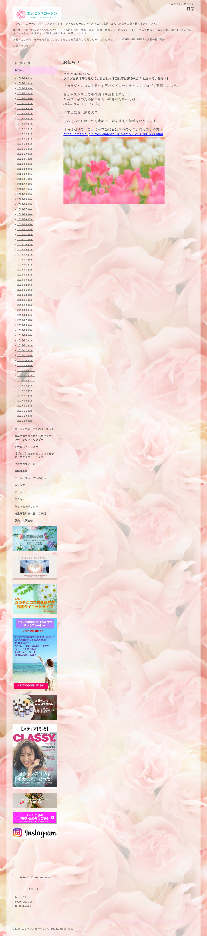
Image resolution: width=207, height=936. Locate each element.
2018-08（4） (25, 315)
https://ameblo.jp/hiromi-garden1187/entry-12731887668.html (113, 134)
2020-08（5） (25, 204)
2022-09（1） (25, 108)
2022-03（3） (25, 128)
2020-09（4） (25, 199)
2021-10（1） (25, 154)
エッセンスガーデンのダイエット (34, 429)
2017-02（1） (25, 400)
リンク (18, 492)
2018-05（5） (25, 330)
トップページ (22, 63)
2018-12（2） (25, 295)
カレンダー (21, 485)
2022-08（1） (25, 113)
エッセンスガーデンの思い (30, 478)
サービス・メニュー (26, 446)
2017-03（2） (25, 395)
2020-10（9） (25, 194)
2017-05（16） (26, 385)
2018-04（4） (25, 335)
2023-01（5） (25, 98)
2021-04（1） (25, 164)
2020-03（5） (25, 224)
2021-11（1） (25, 149)
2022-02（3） (25, 133)
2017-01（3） (25, 406)
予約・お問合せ (24, 520)
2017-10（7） (25, 360)
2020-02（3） (25, 229)
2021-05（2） (25, 159)
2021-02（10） (26, 174)
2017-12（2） (25, 350)
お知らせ (20, 70)
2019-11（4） (25, 239)
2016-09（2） (25, 421)
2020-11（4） (25, 189)
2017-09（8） (25, 365)
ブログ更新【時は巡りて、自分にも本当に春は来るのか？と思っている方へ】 (116, 78)
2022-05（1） (25, 123)
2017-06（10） (26, 380)
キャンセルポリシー (26, 506)
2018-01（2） (25, 345)
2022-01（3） (25, 138)
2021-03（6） (25, 169)
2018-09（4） (25, 310)
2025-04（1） (25, 78)
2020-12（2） (25, 184)
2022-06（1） (25, 118)
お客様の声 (21, 471)
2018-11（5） (25, 300)
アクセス (20, 499)
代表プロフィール (25, 464)
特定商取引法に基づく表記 (30, 513)
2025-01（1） (25, 83)
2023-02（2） (25, 93)
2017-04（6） (25, 390)
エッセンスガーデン (33, 928)
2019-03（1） (25, 280)
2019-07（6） (25, 259)
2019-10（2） (25, 244)
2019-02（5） (25, 285)
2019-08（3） (25, 254)
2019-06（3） (25, 264)
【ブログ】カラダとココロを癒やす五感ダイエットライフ (34, 455)
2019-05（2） (25, 269)
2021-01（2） (25, 179)
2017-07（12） (26, 375)
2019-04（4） (25, 275)
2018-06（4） (25, 325)
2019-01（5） (25, 290)
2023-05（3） (25, 88)
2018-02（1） (25, 340)
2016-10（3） (25, 416)
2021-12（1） (25, 143)
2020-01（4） (25, 234)
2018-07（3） (25, 320)
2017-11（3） (25, 355)
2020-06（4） (25, 214)
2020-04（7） (25, 219)
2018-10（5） (25, 305)
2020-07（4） (25, 209)
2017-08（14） (26, 370)
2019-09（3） (25, 249)
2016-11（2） (25, 411)
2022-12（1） (25, 103)
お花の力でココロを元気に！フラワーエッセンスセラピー (34, 438)
